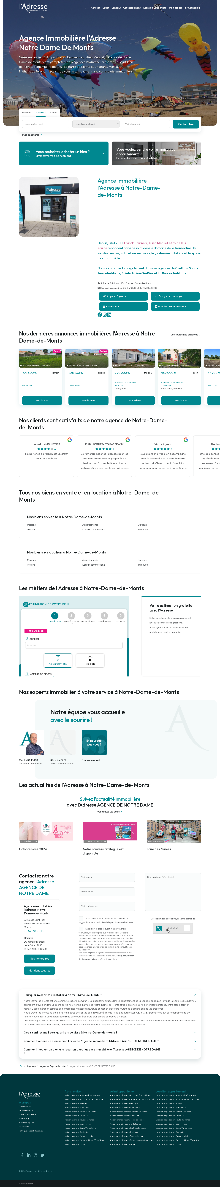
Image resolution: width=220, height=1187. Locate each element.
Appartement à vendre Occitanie (124, 1132)
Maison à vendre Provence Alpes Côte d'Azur (84, 1140)
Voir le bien (42, 400)
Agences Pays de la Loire (52, 1066)
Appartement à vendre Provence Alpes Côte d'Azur (132, 1140)
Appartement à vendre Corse (122, 1144)
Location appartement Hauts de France (173, 1120)
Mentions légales (39, 970)
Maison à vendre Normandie (77, 1107)
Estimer (26, 112)
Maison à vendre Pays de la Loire (79, 1136)
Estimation (111, 306)
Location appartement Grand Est (170, 1115)
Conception (24, 1127)
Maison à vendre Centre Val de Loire (80, 1128)
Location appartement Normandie (170, 1107)
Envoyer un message (168, 296)
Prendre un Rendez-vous (170, 306)
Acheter (95, 7)
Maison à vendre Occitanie (76, 1132)
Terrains (31, 529)
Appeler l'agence (114, 296)
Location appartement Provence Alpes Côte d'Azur (178, 1140)
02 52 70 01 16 (34, 931)
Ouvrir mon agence (27, 1114)
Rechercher (186, 124)
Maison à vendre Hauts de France (79, 1120)
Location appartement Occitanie (170, 1132)
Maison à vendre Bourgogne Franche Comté (84, 1099)
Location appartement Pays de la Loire (172, 1136)
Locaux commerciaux (93, 529)
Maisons (31, 524)
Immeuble (143, 529)
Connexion (192, 7)
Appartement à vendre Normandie (125, 1107)
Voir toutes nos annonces (186, 334)
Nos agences (25, 1106)
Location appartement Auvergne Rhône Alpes (176, 1095)
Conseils (116, 7)
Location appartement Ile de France (171, 1124)
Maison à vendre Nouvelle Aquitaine (80, 1111)
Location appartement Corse (168, 1144)
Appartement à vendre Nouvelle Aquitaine (128, 1111)
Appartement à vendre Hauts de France (127, 1120)
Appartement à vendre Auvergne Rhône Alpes (130, 1095)
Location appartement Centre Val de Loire (174, 1128)
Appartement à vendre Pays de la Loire (127, 1136)
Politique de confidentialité (31, 1131)
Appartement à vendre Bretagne (124, 1103)
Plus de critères (32, 135)
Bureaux (142, 524)
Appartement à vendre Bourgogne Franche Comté (132, 1099)
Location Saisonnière (154, 7)
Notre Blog (24, 1118)
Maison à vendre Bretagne (76, 1103)
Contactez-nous (132, 7)
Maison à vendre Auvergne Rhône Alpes (82, 1095)
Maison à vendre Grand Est (76, 1115)
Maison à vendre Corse (75, 1144)
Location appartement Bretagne (169, 1103)
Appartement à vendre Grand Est (124, 1115)
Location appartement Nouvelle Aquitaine (174, 1111)
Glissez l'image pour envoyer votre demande (173, 918)
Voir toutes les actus (110, 811)
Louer (105, 7)
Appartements (90, 524)
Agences (31, 1066)
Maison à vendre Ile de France (77, 1124)
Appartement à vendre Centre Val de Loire (128, 1128)
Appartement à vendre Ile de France (125, 1124)
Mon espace (176, 7)
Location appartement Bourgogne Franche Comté (177, 1099)
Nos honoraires (39, 959)
